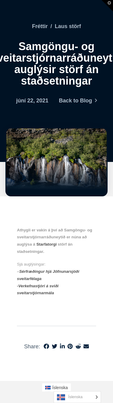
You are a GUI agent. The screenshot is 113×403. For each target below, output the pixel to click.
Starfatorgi (46, 244)
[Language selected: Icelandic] (77, 397)
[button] (107, 5)
